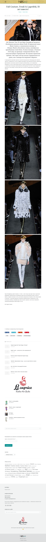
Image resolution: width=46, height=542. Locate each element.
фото (27, 476)
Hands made (15, 467)
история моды (17, 475)
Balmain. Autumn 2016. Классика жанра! (19, 371)
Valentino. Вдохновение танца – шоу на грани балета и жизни (23, 361)
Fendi (7, 335)
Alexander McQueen (8, 464)
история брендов (9, 475)
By (25, 15)
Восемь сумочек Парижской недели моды (19, 355)
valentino (19, 469)
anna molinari (15, 464)
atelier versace (20, 464)
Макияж (34, 471)
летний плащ (23, 475)
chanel (32, 464)
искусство (34, 473)
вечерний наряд (12, 473)
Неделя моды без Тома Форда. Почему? (19, 345)
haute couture (13, 335)
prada (16, 469)
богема (6, 473)
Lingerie (33, 467)
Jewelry (29, 467)
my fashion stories (9, 469)
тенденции (21, 477)
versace (23, 469)
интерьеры (28, 473)
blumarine (27, 464)
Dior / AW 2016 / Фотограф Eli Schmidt (18, 366)
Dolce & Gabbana (37, 464)
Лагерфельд (19, 335)
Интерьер (7, 471)
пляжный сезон (35, 475)
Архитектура (30, 469)
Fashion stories (15, 466)
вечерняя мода (20, 473)
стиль (13, 476)
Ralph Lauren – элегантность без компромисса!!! (21, 350)
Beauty (24, 464)
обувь (31, 475)
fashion (7, 465)
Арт (26, 469)
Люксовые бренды (27, 335)
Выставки (35, 469)
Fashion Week (16, 15)
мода (28, 475)
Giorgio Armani (8, 467)
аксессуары (38, 471)
